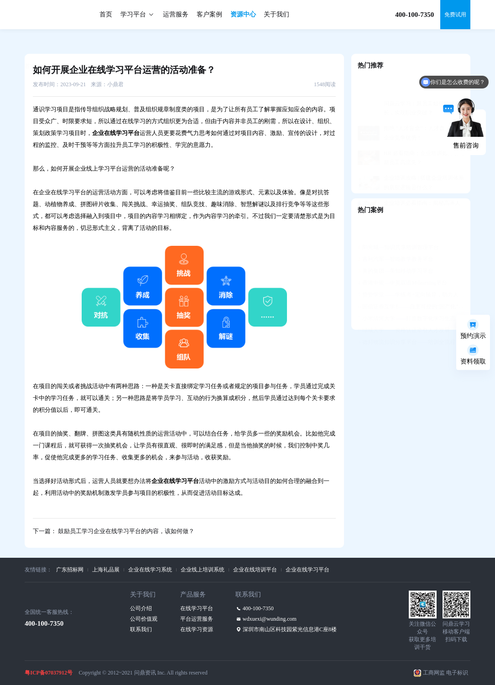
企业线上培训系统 (202, 569)
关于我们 (276, 14)
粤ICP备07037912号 (49, 672)
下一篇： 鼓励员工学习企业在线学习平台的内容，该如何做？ (113, 531)
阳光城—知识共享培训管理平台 (398, 225)
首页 (105, 14)
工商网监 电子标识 (445, 672)
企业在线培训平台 (255, 569)
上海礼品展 (106, 569)
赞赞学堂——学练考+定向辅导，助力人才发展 (411, 272)
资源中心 (243, 14)
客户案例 (209, 14)
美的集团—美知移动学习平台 (395, 248)
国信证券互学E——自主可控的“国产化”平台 (411, 284)
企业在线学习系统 (150, 569)
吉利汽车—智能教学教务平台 (395, 237)
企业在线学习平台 (307, 569)
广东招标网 (69, 569)
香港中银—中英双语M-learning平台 (402, 260)
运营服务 (175, 14)
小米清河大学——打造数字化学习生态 (406, 296)
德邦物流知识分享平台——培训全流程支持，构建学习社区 (411, 320)
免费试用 (455, 14)
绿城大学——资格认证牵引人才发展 (404, 308)
